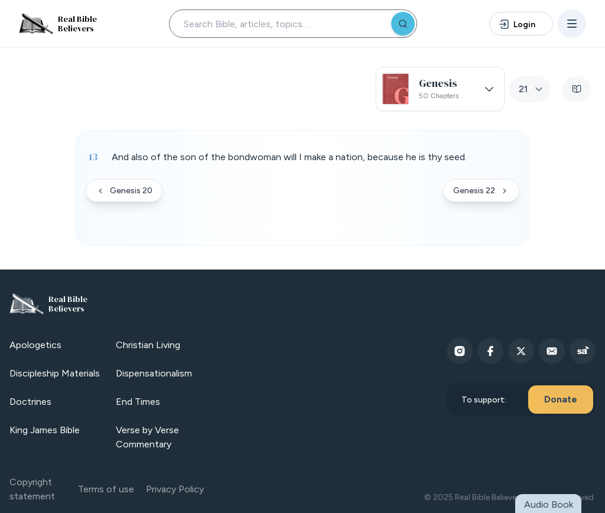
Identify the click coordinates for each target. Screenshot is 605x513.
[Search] (403, 23)
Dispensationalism (154, 373)
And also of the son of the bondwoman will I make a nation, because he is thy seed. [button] (289, 157)
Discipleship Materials (54, 373)
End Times (138, 401)
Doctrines (30, 401)
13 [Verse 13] (93, 156)
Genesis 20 (124, 191)
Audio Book (548, 504)
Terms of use (106, 489)
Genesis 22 (481, 191)
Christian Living (148, 344)
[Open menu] (572, 23)
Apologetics (35, 344)
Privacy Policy (175, 489)
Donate (560, 399)
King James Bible (44, 430)
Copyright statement (32, 489)
